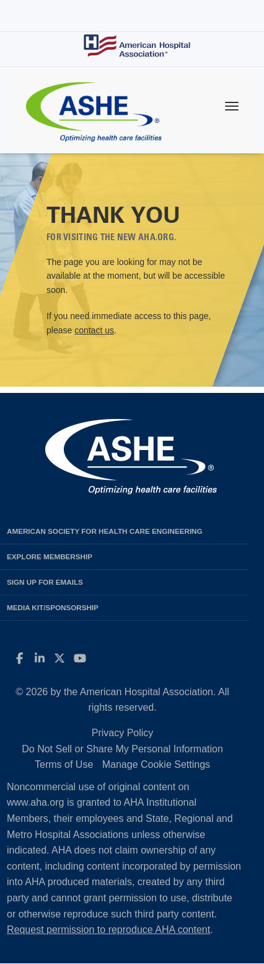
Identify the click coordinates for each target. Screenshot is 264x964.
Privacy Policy (123, 733)
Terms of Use (64, 764)
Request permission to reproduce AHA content (108, 929)
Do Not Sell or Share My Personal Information (122, 749)
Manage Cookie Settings (156, 764)
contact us (94, 330)
